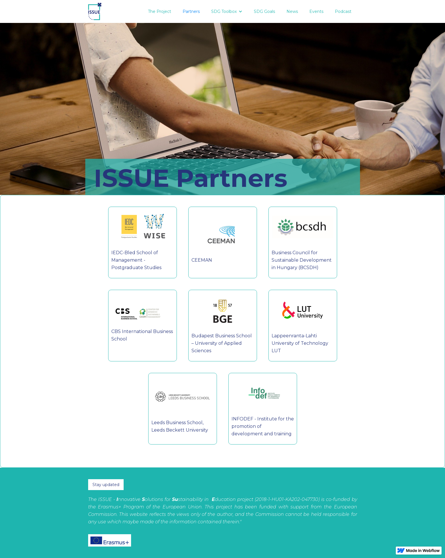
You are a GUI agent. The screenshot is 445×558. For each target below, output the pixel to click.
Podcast (343, 11)
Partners (191, 11)
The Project (159, 11)
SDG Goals (264, 11)
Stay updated (105, 484)
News (292, 11)
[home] (94, 11)
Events (316, 11)
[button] (226, 11)
